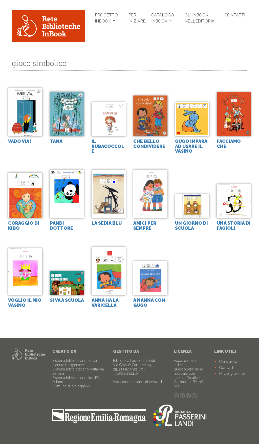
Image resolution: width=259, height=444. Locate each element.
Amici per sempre (144, 226)
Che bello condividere (149, 143)
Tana (56, 141)
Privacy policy (232, 373)
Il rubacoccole (108, 146)
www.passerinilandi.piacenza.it (137, 382)
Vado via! (19, 141)
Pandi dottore (61, 226)
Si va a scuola (67, 300)
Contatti (234, 15)
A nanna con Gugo (149, 302)
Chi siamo (228, 361)
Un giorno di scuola (191, 226)
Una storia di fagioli (233, 226)
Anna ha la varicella (105, 302)
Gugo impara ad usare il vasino (191, 146)
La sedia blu (107, 223)
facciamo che (229, 143)
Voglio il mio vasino (24, 302)
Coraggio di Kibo (23, 226)
